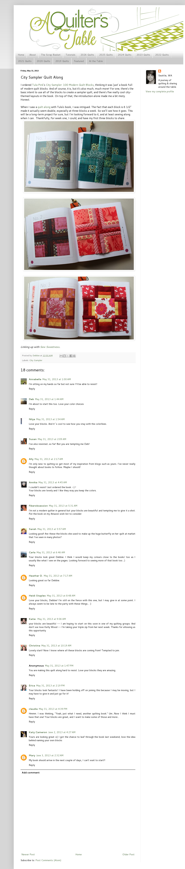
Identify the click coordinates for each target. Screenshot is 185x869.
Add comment (31, 772)
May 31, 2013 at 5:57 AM (51, 529)
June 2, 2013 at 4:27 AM (61, 732)
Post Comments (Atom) (48, 860)
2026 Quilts (87, 54)
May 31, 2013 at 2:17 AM (48, 459)
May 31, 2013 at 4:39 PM (53, 709)
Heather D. (36, 575)
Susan (33, 439)
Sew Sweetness (49, 347)
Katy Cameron (38, 732)
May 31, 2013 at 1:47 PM (59, 665)
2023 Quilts (143, 54)
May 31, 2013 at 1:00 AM (56, 379)
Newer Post (28, 854)
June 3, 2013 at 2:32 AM (49, 755)
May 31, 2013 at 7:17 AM (58, 575)
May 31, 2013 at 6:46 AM (50, 552)
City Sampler (35, 360)
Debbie (36, 355)
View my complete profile (160, 91)
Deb (31, 399)
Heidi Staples (37, 595)
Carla (32, 552)
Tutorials (70, 54)
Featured (79, 61)
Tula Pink (38, 85)
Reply (32, 388)
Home (21, 54)
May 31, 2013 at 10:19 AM (56, 645)
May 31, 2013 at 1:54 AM (50, 419)
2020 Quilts (43, 61)
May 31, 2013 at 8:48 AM (61, 595)
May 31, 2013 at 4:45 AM (52, 482)
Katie (32, 619)
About (32, 54)
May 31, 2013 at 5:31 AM (63, 505)
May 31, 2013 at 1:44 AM (49, 399)
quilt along (44, 107)
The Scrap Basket (50, 54)
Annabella (35, 379)
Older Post (128, 854)
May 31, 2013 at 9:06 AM (51, 619)
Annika (33, 482)
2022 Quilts (162, 54)
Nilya (32, 419)
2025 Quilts (106, 54)
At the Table (96, 61)
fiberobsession (38, 505)
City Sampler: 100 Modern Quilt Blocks (70, 85)
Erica (32, 685)
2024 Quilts (124, 54)
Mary (32, 755)
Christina (34, 645)
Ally (31, 459)
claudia (33, 709)
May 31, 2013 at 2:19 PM (50, 685)
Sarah (32, 529)
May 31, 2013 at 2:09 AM (52, 439)
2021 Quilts (25, 61)
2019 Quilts (62, 61)
